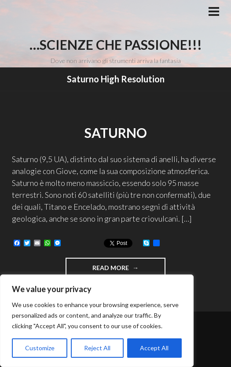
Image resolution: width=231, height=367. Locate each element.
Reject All (97, 348)
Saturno (115, 133)
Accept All (154, 348)
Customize (40, 348)
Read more (128, 267)
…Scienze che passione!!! (115, 44)
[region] (97, 320)
